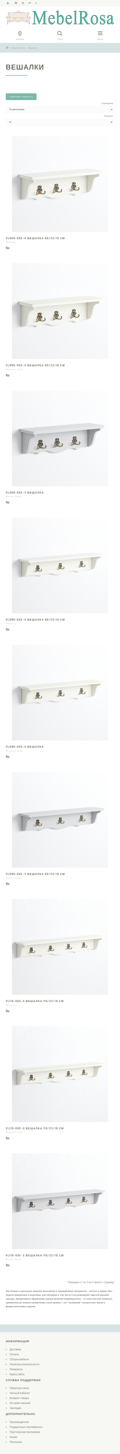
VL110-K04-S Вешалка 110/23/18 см (35, 1255)
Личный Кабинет (20, 1393)
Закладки (15, 1408)
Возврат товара (19, 1398)
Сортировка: (107, 103)
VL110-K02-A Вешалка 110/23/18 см (35, 1001)
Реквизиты (16, 1369)
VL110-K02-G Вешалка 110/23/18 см (35, 1128)
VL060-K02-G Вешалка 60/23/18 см (35, 365)
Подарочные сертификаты (26, 1427)
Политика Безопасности (24, 1364)
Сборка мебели (19, 1359)
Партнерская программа (25, 1431)
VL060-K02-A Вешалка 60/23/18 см (35, 238)
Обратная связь (19, 1388)
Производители (19, 1422)
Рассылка (16, 1441)
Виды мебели (18, 48)
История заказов (20, 1403)
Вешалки (32, 48)
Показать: (108, 116)
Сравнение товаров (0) (21, 96)
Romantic (11, 242)
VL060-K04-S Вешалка (25, 492)
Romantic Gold (14, 369)
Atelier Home (13, 496)
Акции (13, 1436)
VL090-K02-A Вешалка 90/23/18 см (35, 619)
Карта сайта (17, 1374)
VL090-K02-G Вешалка (25, 746)
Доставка (15, 1349)
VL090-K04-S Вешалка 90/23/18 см (35, 874)
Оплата (14, 1354)
